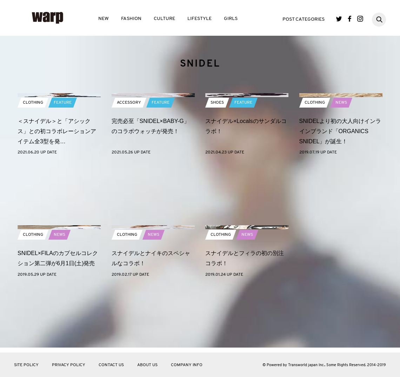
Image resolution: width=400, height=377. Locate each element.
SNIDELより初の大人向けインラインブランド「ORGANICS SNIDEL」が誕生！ (340, 189)
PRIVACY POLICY (68, 365)
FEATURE (63, 161)
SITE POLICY (26, 365)
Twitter (339, 19)
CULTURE (164, 18)
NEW (103, 18)
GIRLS (231, 18)
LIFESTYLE (199, 18)
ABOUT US (147, 365)
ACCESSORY (129, 161)
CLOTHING (33, 161)
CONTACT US (111, 365)
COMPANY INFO (186, 365)
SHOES (217, 161)
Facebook (350, 19)
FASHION (131, 18)
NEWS (341, 161)
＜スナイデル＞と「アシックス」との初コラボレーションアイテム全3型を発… (57, 189)
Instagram (360, 19)
